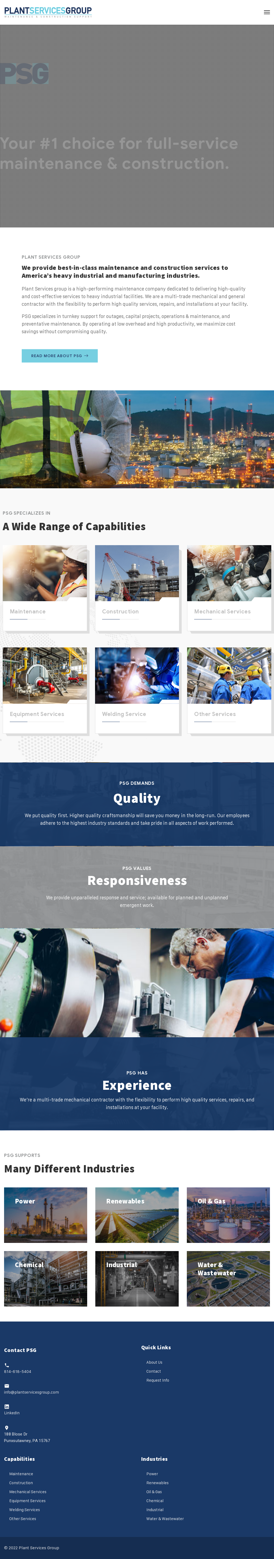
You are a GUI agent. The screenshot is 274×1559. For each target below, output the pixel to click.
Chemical (29, 1264)
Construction (120, 611)
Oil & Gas (211, 1201)
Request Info (157, 1380)
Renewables (125, 1201)
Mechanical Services (222, 611)
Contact (153, 1371)
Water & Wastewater (217, 1268)
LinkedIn (12, 1412)
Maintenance (28, 611)
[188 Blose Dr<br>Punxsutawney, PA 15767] (6, 1427)
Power (25, 1201)
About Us (154, 1362)
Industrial (121, 1264)
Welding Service (124, 714)
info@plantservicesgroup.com (31, 1392)
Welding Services (24, 1509)
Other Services (215, 714)
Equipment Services (37, 714)
